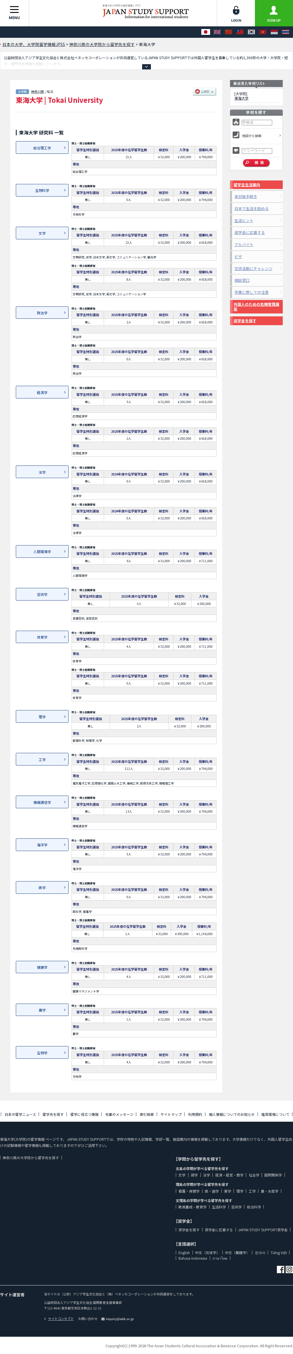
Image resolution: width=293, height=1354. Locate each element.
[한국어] (251, 32)
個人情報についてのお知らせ (232, 1114)
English (184, 1252)
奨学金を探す (245, 320)
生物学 (42, 1052)
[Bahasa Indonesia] (274, 32)
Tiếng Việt (279, 1252)
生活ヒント (243, 220)
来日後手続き (245, 196)
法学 (42, 472)
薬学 (227, 1190)
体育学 (42, 637)
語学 (194, 1174)
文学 (42, 233)
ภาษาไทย (219, 1258)
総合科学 (254, 1206)
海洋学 (42, 844)
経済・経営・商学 (229, 1174)
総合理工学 (42, 147)
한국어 (260, 1252)
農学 (42, 1009)
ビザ (238, 256)
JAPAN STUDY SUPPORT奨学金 (263, 1229)
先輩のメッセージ (119, 1114)
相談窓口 (242, 280)
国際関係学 (273, 1174)
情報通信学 (42, 802)
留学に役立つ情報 (84, 1114)
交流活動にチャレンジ (253, 268)
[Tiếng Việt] (262, 32)
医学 (42, 887)
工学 (42, 759)
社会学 (254, 1174)
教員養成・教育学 (192, 1206)
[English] (217, 32)
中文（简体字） (207, 1252)
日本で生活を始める (251, 208)
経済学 (42, 392)
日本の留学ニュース (20, 1114)
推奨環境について (275, 1114)
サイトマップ (171, 1114)
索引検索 (147, 1114)
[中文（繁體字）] (240, 32)
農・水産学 (269, 1190)
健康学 (42, 967)
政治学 (42, 312)
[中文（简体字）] (228, 32)
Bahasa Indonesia (192, 1258)
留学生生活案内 (247, 184)
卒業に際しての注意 (251, 292)
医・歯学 (212, 1190)
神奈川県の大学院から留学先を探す (31, 1157)
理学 (42, 716)
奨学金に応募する (249, 232)
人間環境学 (42, 551)
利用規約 (195, 1114)
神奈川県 (37, 91)
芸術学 (42, 594)
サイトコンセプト (59, 1318)
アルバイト (243, 244)
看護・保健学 (189, 1190)
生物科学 (42, 190)
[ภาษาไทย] (285, 32)
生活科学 (219, 1206)
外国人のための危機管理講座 (256, 306)
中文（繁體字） (237, 1252)
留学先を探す (53, 1114)
